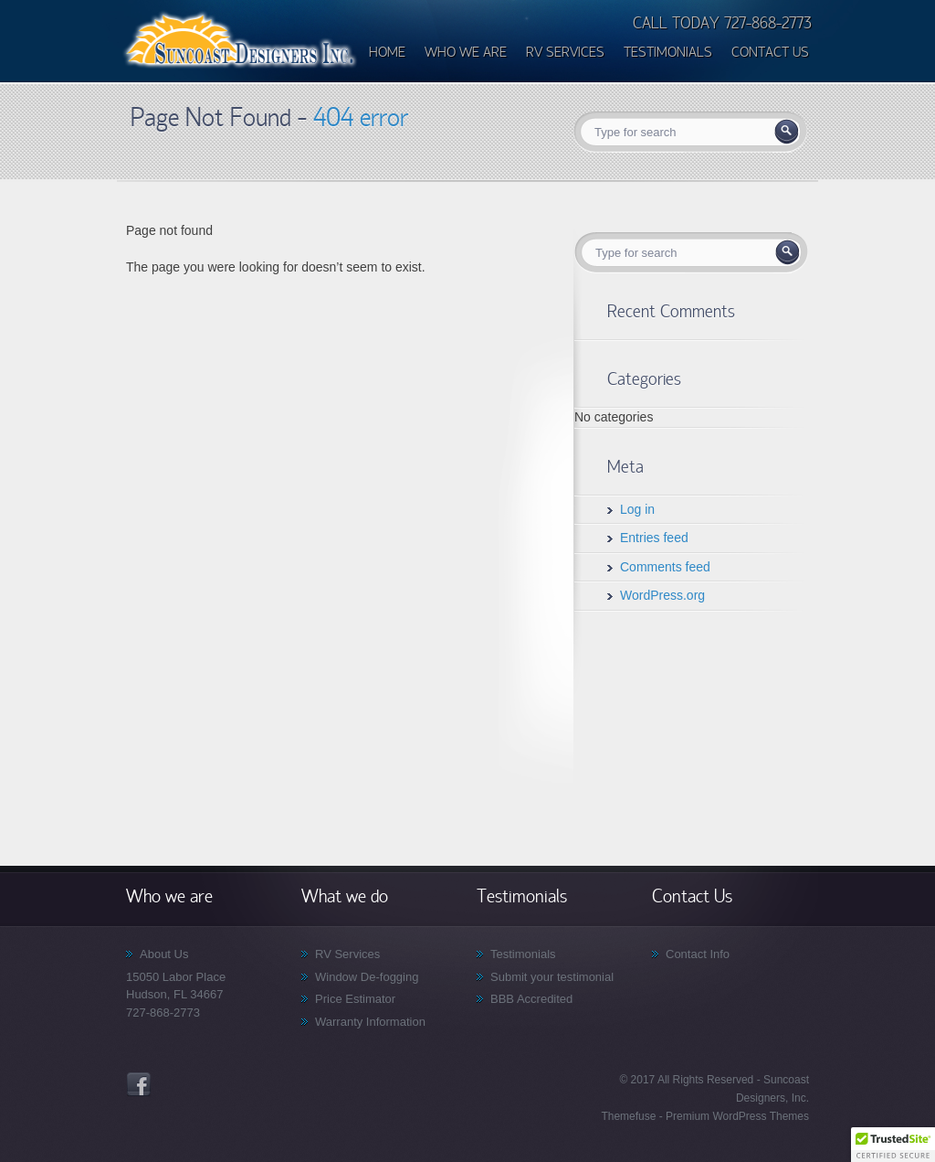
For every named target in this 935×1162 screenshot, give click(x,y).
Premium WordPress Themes (736, 1116)
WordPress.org (662, 595)
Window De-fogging (366, 977)
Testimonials (523, 954)
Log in (637, 509)
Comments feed (665, 567)
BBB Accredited (531, 999)
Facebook (139, 1084)
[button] (893, 1144)
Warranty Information (370, 1022)
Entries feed (654, 537)
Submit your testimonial (552, 977)
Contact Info (698, 954)
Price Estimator (355, 999)
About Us (164, 954)
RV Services (347, 954)
